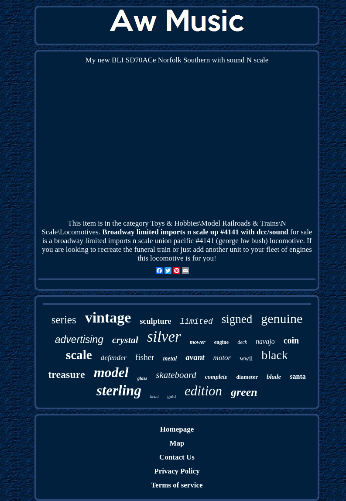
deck (242, 342)
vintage (108, 317)
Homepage (177, 429)
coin (291, 340)
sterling (118, 390)
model (111, 372)
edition (203, 390)
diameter (247, 377)
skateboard (176, 375)
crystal (125, 339)
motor (222, 357)
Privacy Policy (176, 471)
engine (221, 342)
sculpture (155, 321)
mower (198, 342)
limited (196, 321)
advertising (79, 339)
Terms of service (176, 485)
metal (170, 358)
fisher (144, 357)
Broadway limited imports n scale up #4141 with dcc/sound (195, 232)
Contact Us (177, 457)
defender (114, 357)
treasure (66, 374)
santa (297, 376)
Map (176, 443)
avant (194, 357)
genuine (281, 318)
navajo (265, 341)
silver (164, 336)
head (154, 396)
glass (142, 378)
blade (274, 376)
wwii (246, 358)
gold (171, 396)
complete (216, 377)
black (274, 355)
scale (79, 355)
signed (237, 319)
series (63, 320)
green (244, 392)
